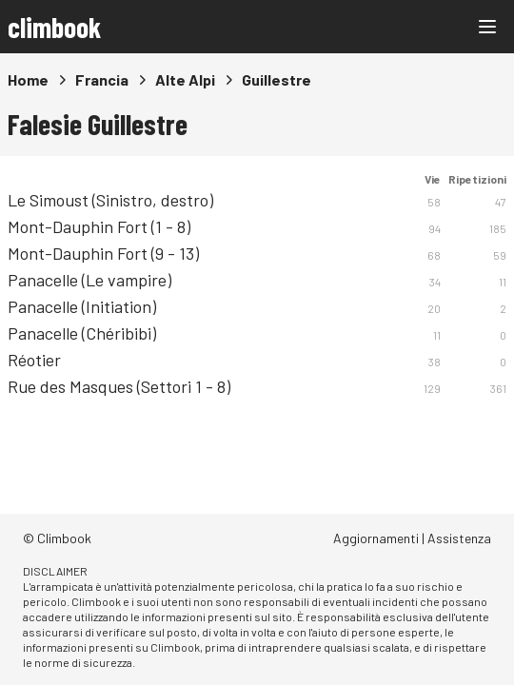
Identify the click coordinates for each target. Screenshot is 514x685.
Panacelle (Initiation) (82, 306)
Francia (101, 79)
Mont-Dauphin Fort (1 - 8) (99, 226)
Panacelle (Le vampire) (89, 279)
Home (28, 79)
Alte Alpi (185, 79)
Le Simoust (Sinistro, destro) (110, 199)
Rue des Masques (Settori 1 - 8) (119, 386)
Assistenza (459, 538)
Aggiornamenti (376, 538)
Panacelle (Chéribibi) (82, 333)
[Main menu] (487, 27)
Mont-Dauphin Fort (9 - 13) (103, 253)
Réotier (34, 359)
